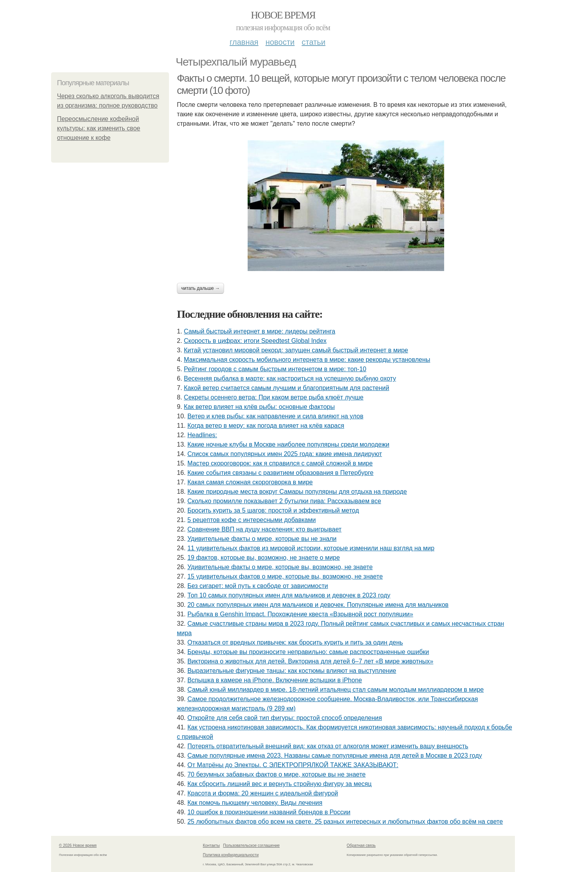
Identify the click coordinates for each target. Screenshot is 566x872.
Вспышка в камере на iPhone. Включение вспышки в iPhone (274, 680)
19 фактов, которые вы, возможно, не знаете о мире (263, 557)
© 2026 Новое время (78, 845)
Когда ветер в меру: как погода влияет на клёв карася (265, 425)
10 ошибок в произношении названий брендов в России (269, 812)
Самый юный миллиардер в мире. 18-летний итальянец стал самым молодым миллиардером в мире (335, 689)
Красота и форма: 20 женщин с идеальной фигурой (262, 793)
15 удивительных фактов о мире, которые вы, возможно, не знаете (285, 576)
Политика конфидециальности (231, 855)
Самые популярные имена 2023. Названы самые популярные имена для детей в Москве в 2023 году (334, 755)
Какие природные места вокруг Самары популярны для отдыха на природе (297, 491)
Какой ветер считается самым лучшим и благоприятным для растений (286, 388)
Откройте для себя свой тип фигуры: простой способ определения (284, 717)
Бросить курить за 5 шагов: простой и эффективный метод (273, 510)
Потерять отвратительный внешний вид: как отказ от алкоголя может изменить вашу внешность (328, 746)
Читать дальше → (200, 288)
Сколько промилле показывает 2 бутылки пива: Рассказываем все (284, 501)
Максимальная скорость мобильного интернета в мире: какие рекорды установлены (307, 359)
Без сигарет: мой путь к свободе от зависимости (257, 586)
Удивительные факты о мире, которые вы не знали (261, 538)
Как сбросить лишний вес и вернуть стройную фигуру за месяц (279, 783)
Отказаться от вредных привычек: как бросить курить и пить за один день (295, 642)
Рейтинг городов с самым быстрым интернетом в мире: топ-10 (275, 369)
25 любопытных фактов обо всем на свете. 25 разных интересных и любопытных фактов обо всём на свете (345, 821)
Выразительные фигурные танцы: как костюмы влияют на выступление (291, 670)
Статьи (313, 42)
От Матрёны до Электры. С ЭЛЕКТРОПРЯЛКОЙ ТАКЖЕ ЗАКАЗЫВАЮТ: (293, 765)
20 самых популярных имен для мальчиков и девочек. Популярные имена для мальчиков (317, 604)
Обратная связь (361, 845)
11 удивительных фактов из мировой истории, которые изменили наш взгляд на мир (310, 548)
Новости (279, 42)
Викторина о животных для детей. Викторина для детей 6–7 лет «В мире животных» (310, 661)
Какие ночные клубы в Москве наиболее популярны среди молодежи (288, 444)
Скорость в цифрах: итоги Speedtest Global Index (255, 340)
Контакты (211, 845)
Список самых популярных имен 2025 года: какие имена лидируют (284, 454)
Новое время (283, 15)
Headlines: (202, 435)
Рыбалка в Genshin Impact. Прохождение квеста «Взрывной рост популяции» (300, 614)
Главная (244, 42)
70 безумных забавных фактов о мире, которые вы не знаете (276, 774)
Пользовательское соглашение (251, 845)
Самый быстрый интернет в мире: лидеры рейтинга (259, 331)
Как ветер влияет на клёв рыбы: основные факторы (259, 406)
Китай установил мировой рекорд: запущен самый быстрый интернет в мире (296, 350)
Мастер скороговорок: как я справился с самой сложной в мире (280, 463)
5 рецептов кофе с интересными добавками (251, 520)
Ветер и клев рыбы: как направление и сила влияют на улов (275, 416)
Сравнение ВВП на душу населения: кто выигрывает (264, 529)
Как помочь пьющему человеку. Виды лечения (254, 802)
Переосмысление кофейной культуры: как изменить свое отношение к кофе (98, 128)
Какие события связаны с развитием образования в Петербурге (280, 472)
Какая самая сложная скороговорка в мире (250, 482)
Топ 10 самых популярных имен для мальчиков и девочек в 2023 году (288, 595)
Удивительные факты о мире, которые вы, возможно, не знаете (280, 567)
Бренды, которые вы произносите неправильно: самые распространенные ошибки (308, 652)
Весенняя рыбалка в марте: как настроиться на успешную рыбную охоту (290, 378)
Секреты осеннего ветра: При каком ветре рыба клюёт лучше (274, 397)
